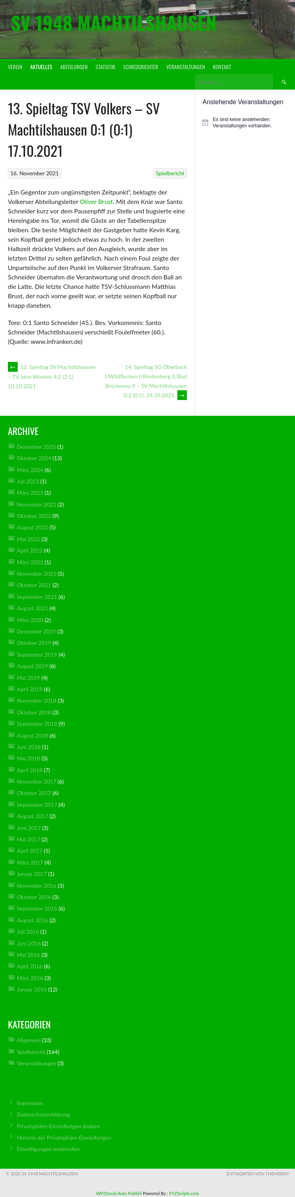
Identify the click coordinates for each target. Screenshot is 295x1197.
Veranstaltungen (185, 66)
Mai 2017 (28, 839)
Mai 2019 (28, 677)
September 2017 (37, 804)
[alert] (245, 122)
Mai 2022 (28, 539)
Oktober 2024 (34, 458)
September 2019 (37, 654)
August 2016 (32, 920)
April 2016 (29, 966)
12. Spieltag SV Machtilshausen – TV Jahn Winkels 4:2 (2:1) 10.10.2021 (52, 376)
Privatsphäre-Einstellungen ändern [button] (58, 1126)
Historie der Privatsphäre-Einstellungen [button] (64, 1137)
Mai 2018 (28, 758)
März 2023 (30, 492)
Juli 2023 (28, 481)
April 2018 (29, 770)
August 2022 (32, 527)
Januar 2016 (32, 989)
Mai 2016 (28, 954)
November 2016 (36, 885)
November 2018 (36, 700)
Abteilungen (74, 66)
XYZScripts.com (184, 1193)
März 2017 (30, 862)
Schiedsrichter (140, 66)
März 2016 (30, 978)
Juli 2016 (28, 931)
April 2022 (29, 550)
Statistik (105, 66)
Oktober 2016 (34, 897)
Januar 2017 (32, 873)
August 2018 (32, 735)
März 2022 (30, 562)
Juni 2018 (29, 747)
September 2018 (37, 723)
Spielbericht (170, 173)
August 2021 (32, 608)
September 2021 (37, 596)
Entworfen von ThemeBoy (258, 1173)
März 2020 (30, 620)
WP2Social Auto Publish (119, 1193)
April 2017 (29, 850)
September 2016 (37, 908)
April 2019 (29, 689)
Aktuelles (41, 66)
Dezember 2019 (36, 631)
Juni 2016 (29, 943)
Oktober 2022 (34, 515)
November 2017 (36, 781)
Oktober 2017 (34, 792)
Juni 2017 (29, 827)
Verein (15, 66)
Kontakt (222, 66)
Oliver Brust (96, 201)
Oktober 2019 (34, 642)
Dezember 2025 (36, 446)
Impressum (30, 1103)
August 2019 (32, 666)
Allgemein (29, 1040)
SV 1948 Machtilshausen (113, 23)
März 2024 (30, 469)
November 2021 (36, 573)
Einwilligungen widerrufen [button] (48, 1149)
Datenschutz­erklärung (43, 1114)
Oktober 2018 (34, 712)
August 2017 (32, 816)
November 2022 (36, 504)
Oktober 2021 (34, 585)
